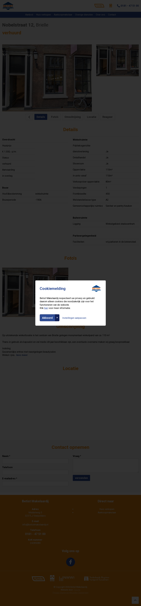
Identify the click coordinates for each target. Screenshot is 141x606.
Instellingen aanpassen (74, 317)
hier (46, 308)
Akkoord (47, 317)
